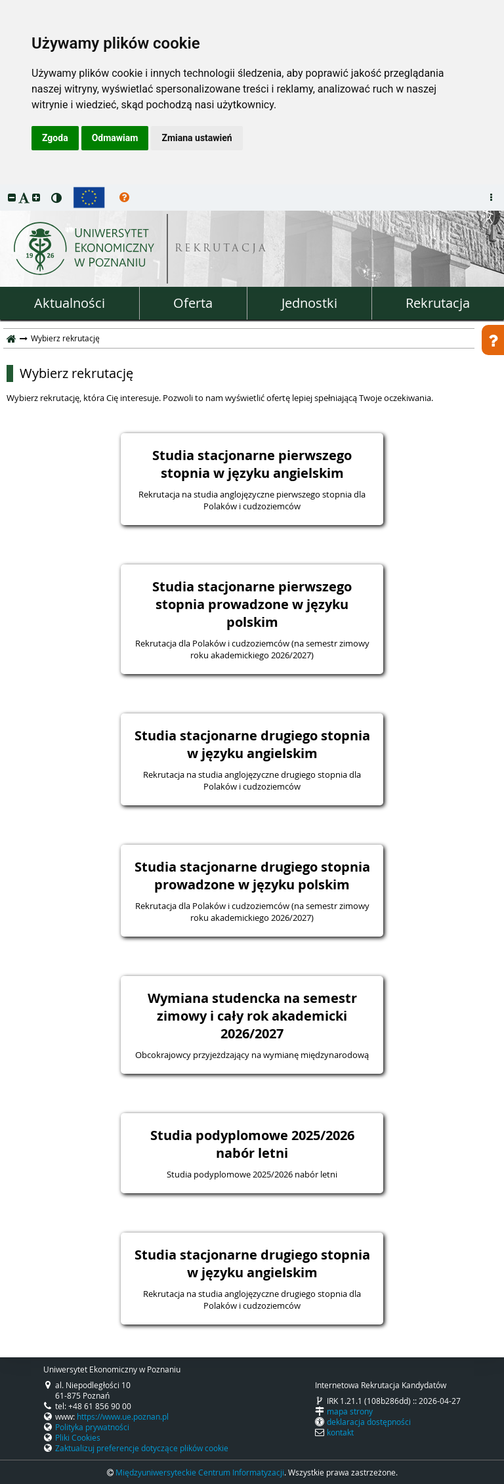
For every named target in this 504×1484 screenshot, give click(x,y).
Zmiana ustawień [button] (196, 138)
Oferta (193, 303)
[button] (12, 197)
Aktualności (69, 303)
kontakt (340, 1432)
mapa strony (350, 1411)
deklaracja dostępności (369, 1421)
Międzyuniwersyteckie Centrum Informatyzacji (200, 1472)
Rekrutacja (438, 303)
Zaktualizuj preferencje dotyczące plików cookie (141, 1448)
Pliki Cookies (77, 1437)
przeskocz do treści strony (3, 187)
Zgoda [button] (55, 138)
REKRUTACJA (221, 249)
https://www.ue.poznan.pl (123, 1416)
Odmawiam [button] (115, 138)
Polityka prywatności (92, 1427)
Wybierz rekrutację (76, 373)
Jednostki (309, 303)
